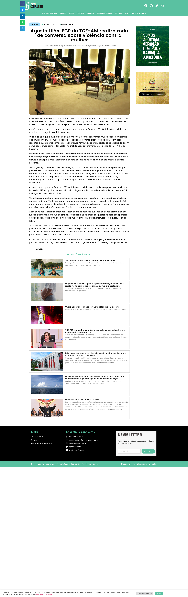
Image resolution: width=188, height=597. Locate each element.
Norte (71, 13)
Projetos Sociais (104, 13)
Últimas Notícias (49, 13)
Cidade (63, 13)
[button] (22, 3)
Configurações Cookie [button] (145, 593)
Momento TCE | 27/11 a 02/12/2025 (82, 400)
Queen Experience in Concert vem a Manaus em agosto (92, 307)
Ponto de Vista (139, 13)
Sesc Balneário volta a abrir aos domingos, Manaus (90, 261)
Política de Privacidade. (43, 594)
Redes (127, 13)
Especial (118, 13)
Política (80, 13)
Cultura (90, 13)
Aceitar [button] (159, 593)
